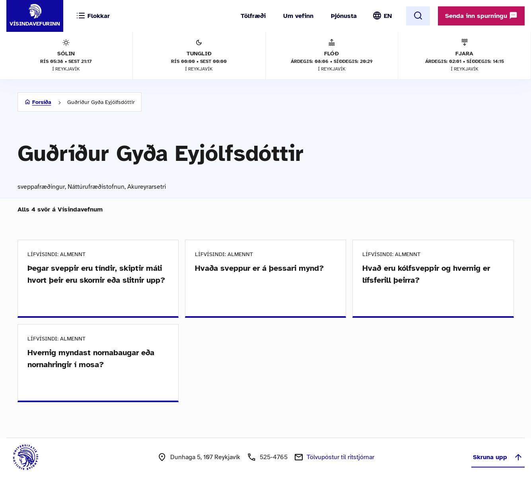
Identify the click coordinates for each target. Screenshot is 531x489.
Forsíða (41, 102)
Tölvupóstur (340, 457)
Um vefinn (298, 16)
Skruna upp (498, 457)
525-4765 (274, 457)
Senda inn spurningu (481, 15)
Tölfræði (253, 16)
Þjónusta (344, 16)
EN (388, 16)
